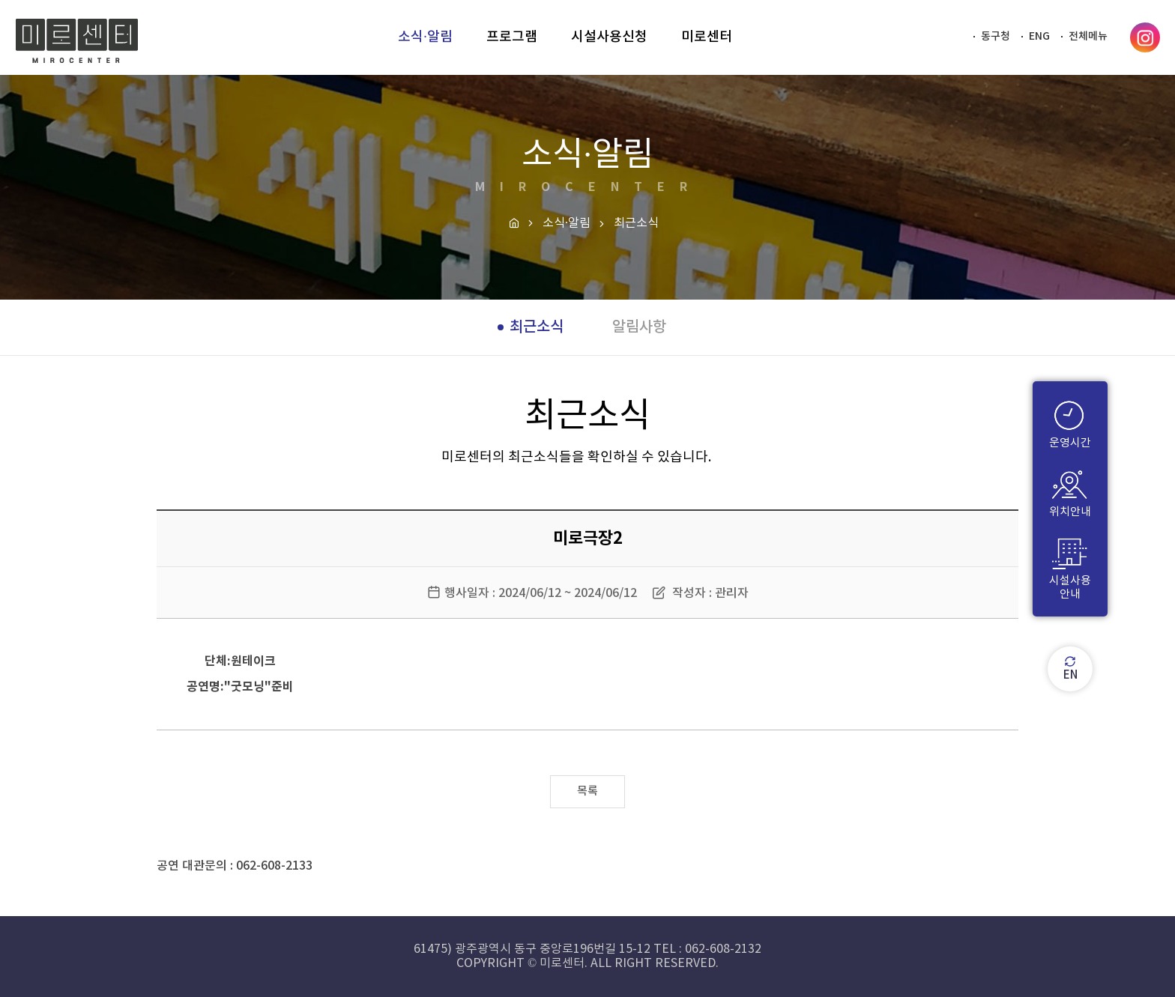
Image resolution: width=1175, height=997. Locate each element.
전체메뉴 (1088, 36)
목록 (587, 791)
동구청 (995, 36)
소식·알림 (566, 223)
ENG (1039, 36)
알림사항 (639, 327)
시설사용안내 (1070, 567)
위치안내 (1070, 491)
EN (1070, 668)
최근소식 (537, 327)
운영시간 (1070, 422)
